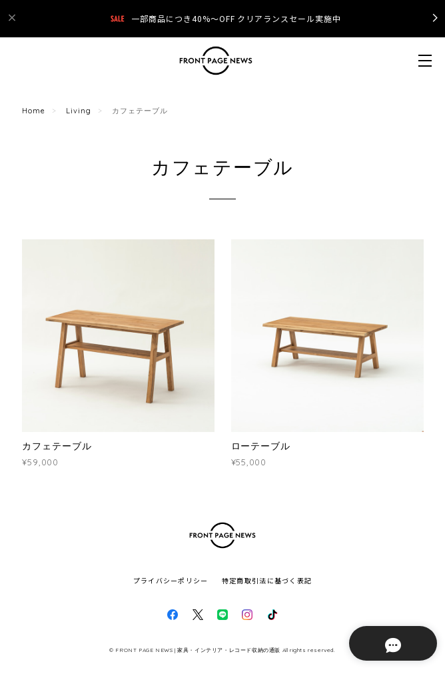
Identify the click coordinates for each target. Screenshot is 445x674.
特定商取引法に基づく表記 (267, 580)
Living (78, 110)
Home (33, 110)
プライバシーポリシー (171, 580)
